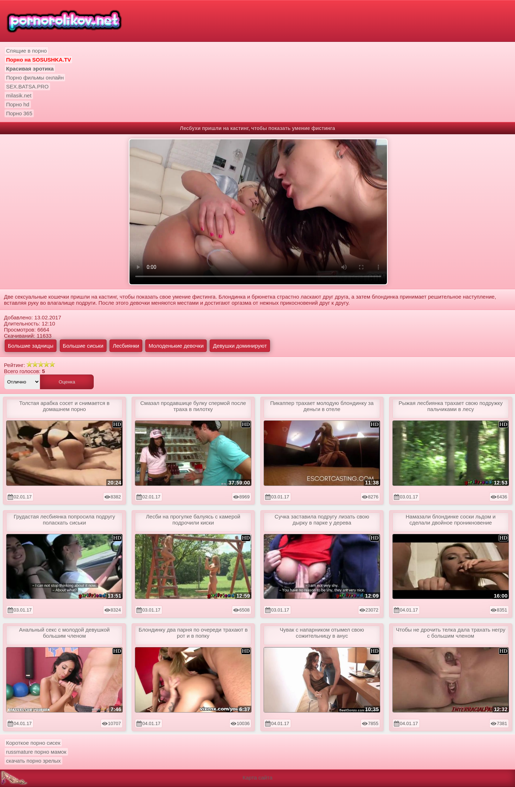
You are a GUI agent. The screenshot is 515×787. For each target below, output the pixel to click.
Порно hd (17, 104)
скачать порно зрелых (33, 761)
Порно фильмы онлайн (35, 77)
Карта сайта (257, 777)
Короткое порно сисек (33, 743)
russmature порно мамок (36, 752)
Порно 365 (19, 113)
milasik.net (18, 95)
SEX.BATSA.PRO (27, 86)
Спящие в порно (26, 51)
